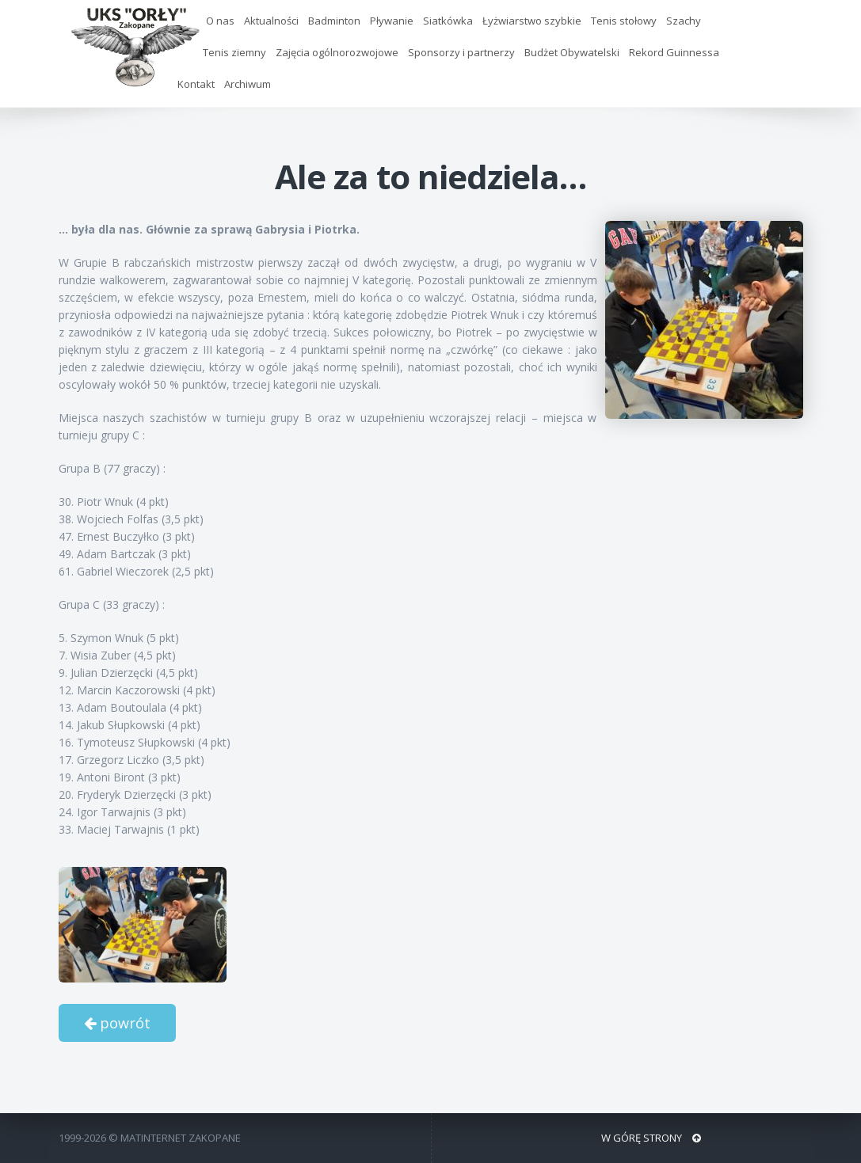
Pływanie (391, 20)
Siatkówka (448, 20)
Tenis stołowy (624, 20)
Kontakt (196, 84)
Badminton (334, 20)
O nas (220, 20)
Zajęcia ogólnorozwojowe (337, 52)
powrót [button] (117, 1022)
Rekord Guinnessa (674, 52)
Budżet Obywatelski (571, 52)
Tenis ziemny (234, 52)
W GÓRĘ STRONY (651, 1138)
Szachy (683, 20)
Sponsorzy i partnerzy (461, 52)
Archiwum (247, 84)
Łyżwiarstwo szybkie (531, 20)
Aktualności (271, 20)
